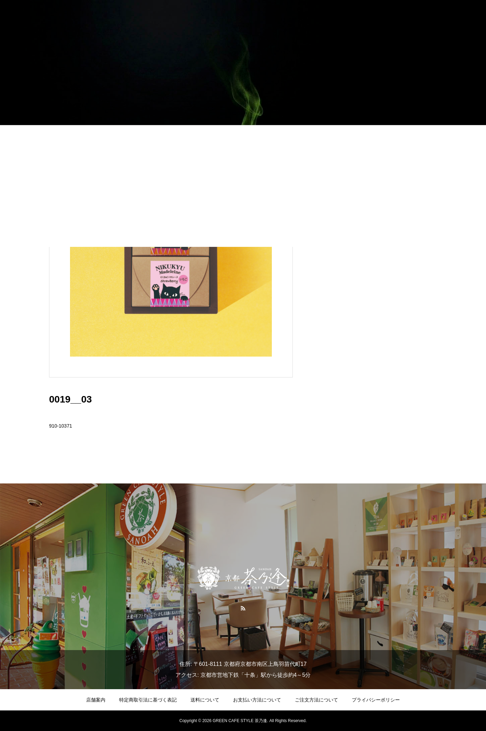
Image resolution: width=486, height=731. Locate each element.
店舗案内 (95, 700)
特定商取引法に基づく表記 (148, 700)
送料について (204, 700)
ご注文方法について (316, 700)
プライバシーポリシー (376, 700)
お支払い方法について (257, 700)
